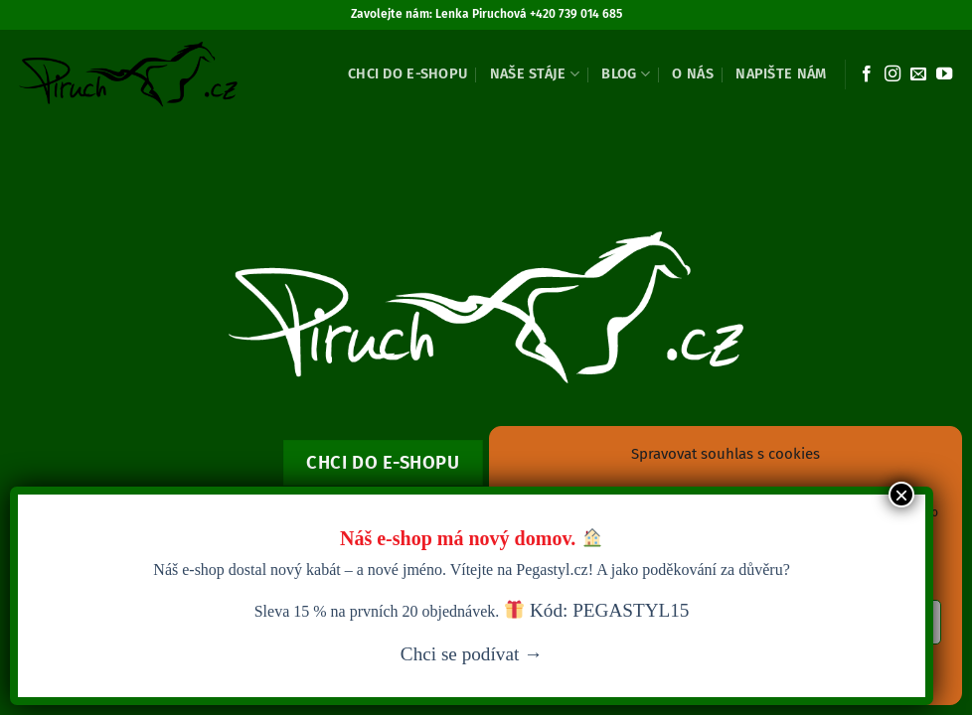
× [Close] (901, 494)
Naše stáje (534, 74)
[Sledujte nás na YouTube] (944, 74)
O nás (692, 74)
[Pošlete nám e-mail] (918, 74)
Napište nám (780, 74)
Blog (625, 74)
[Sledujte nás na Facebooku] (867, 74)
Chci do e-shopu (407, 74)
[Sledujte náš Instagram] (892, 74)
